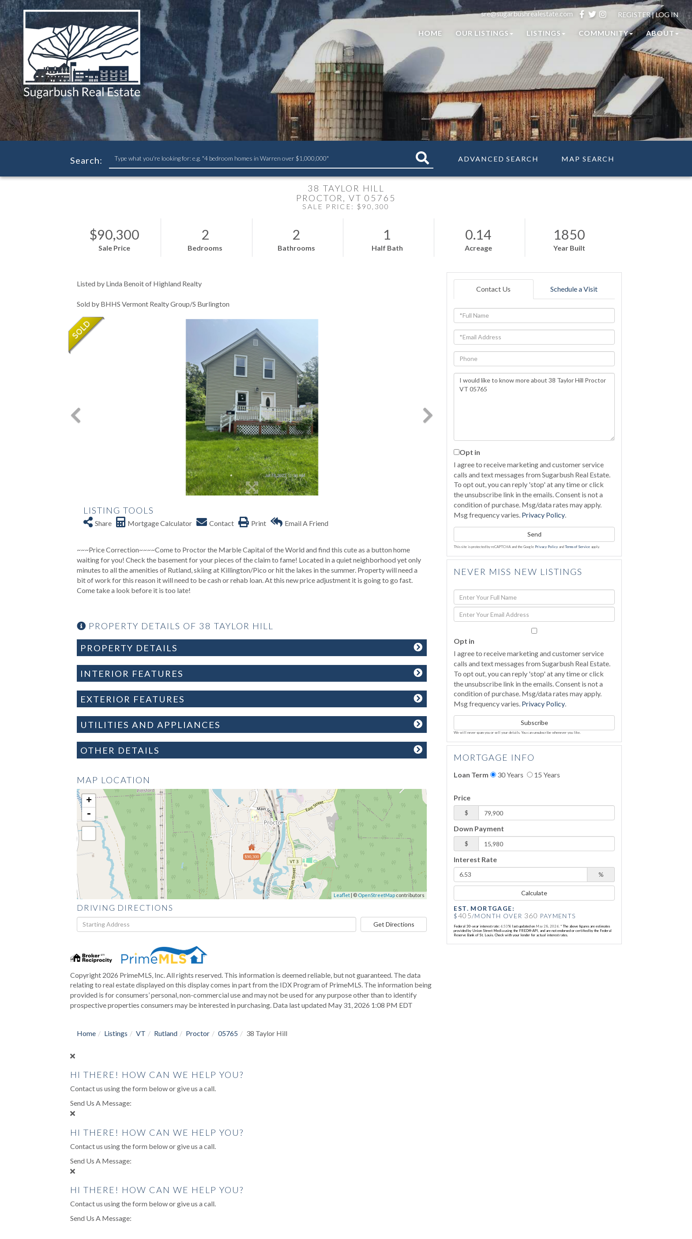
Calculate (534, 893)
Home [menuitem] (430, 33)
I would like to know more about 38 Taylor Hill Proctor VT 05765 (534, 407)
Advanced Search (498, 158)
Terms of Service (577, 546)
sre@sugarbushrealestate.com (527, 13)
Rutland (165, 1033)
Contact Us (493, 289)
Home (86, 1033)
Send (534, 534)
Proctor (198, 1033)
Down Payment (479, 828)
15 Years (543, 774)
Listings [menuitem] (546, 33)
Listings (116, 1033)
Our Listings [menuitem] (484, 33)
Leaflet (342, 895)
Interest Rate (475, 859)
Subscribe (534, 722)
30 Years (506, 774)
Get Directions (393, 924)
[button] (422, 158)
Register (634, 14)
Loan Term (471, 774)
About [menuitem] (662, 33)
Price (462, 797)
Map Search (588, 158)
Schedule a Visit (574, 289)
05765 (228, 1033)
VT (141, 1033)
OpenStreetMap (376, 895)
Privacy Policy (543, 515)
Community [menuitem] (606, 33)
